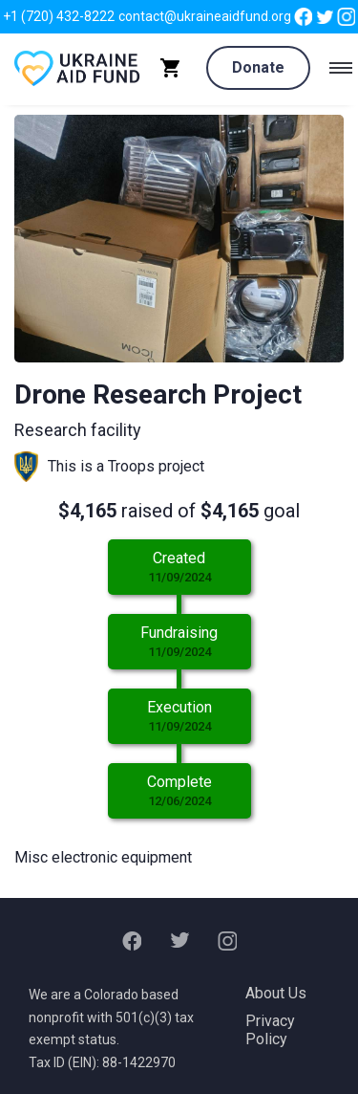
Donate (258, 67)
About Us (275, 993)
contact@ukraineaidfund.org (204, 16)
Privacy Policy (270, 1030)
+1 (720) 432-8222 (59, 16)
